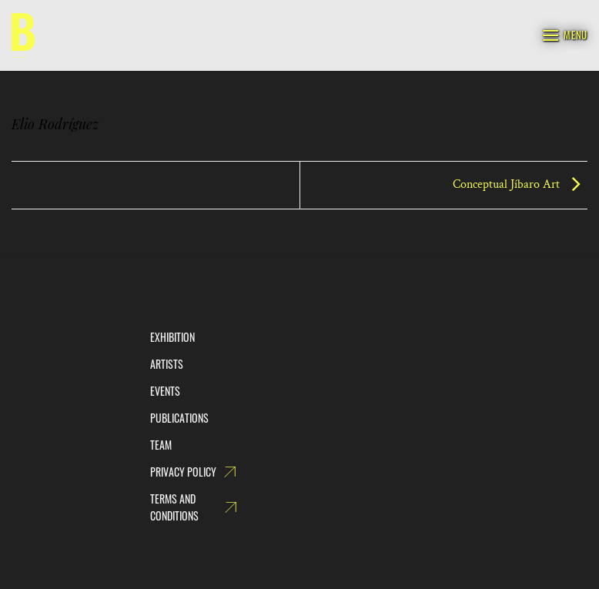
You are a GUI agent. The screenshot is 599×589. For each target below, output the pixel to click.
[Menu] (564, 35)
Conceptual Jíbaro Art (520, 184)
